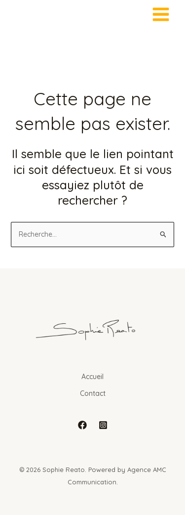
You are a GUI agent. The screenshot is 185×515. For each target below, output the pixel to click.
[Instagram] (103, 425)
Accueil (92, 376)
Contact (93, 393)
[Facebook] (82, 425)
